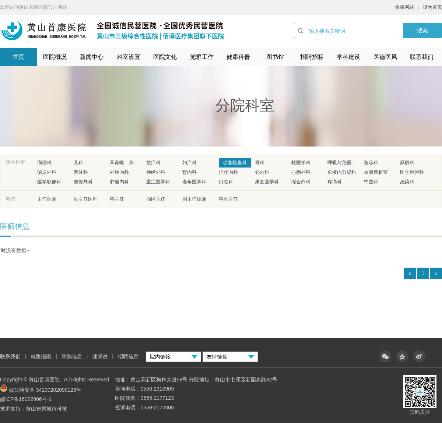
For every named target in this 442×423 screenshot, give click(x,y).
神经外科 (155, 172)
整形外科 (83, 181)
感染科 (407, 181)
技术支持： (13, 409)
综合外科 (301, 181)
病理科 (44, 162)
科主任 (117, 199)
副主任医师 (86, 199)
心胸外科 (301, 172)
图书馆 (275, 57)
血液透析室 (376, 172)
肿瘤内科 (119, 181)
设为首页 (432, 7)
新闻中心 (92, 57)
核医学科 (301, 162)
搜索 (422, 30)
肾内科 (189, 172)
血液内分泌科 (341, 172)
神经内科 (119, 172)
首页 (18, 57)
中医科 (371, 181)
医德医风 (385, 57)
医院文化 (165, 57)
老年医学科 (194, 181)
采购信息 (72, 356)
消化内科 (228, 172)
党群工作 (202, 57)
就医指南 (41, 356)
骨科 (259, 162)
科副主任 (228, 199)
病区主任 (155, 199)
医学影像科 (49, 181)
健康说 (100, 356)
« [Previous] (409, 273)
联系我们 (422, 57)
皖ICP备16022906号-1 (26, 399)
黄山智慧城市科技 (46, 409)
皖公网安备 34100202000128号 (45, 390)
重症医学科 (158, 181)
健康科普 (238, 57)
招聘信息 (128, 356)
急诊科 (371, 162)
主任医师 (46, 199)
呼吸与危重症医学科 (343, 162)
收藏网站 (404, 7)
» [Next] (436, 273)
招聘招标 (312, 57)
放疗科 (153, 162)
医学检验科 (412, 172)
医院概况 (55, 57)
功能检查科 (235, 162)
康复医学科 (267, 181)
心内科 (262, 172)
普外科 (81, 172)
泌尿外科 (46, 172)
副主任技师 (194, 199)
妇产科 (189, 162)
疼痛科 (334, 181)
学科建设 (348, 57)
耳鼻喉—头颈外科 (126, 162)
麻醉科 (407, 162)
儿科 (78, 162)
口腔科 (226, 181)
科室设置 (128, 57)
